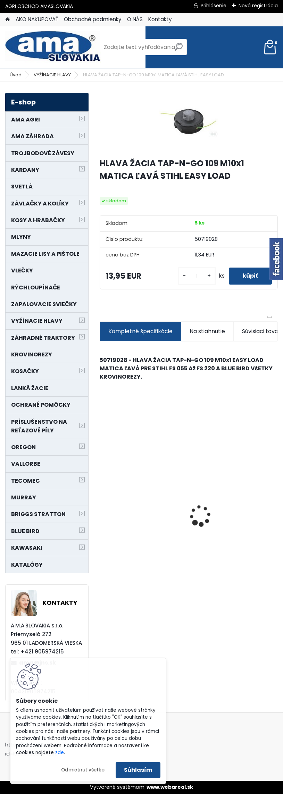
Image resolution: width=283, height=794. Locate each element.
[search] (179, 49)
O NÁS (135, 19)
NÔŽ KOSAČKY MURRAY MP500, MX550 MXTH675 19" (233, 471)
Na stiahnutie (207, 331)
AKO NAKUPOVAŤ (37, 19)
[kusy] (197, 276)
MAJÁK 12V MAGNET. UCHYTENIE (132, 519)
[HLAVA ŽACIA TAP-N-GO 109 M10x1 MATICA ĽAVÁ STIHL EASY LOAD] (188, 122)
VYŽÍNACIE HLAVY (52, 74)
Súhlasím (138, 770)
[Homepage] (7, 19)
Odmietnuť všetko (83, 770)
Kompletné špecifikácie (140, 331)
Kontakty (160, 19)
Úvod (16, 74)
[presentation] (103, 503)
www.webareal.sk (170, 787)
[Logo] (53, 47)
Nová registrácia (258, 5)
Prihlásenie (213, 5)
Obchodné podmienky (93, 19)
